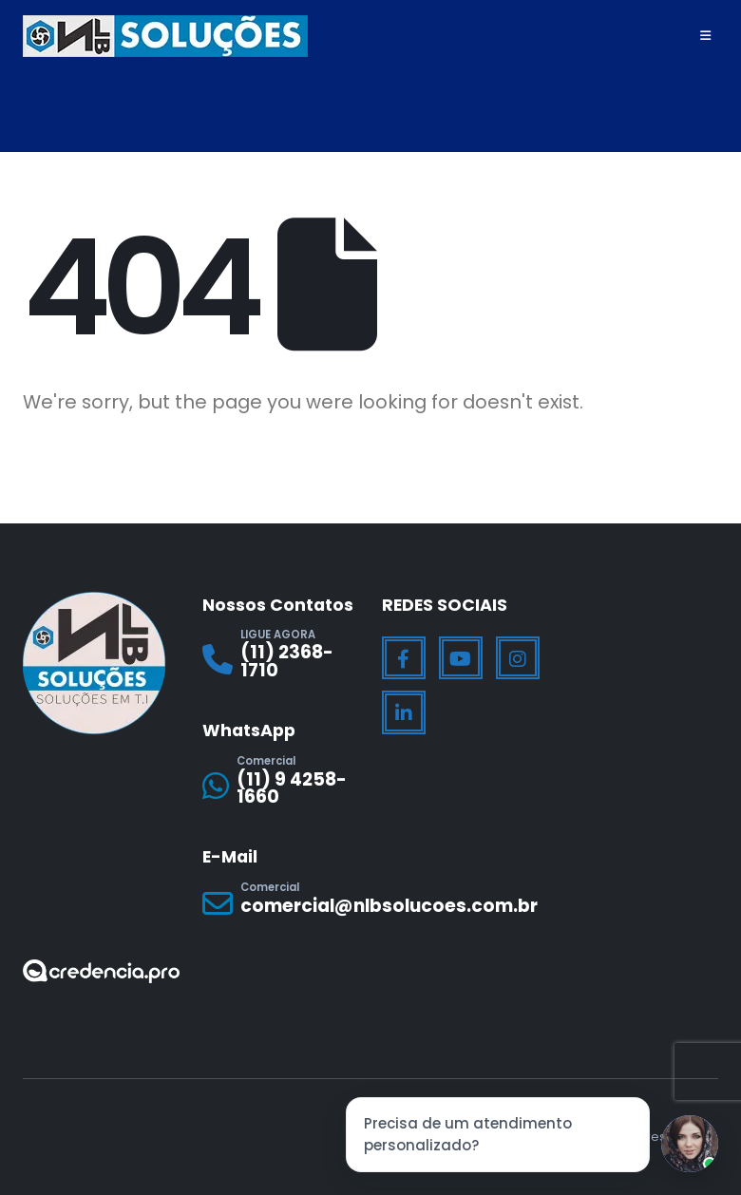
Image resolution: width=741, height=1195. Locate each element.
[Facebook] (404, 658)
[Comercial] (280, 785)
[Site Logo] (165, 36)
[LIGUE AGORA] (280, 659)
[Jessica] (689, 1143)
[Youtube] (461, 658)
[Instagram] (518, 658)
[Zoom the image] (101, 971)
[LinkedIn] (404, 712)
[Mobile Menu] (705, 36)
